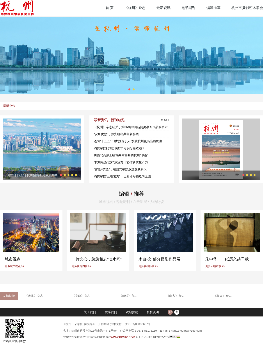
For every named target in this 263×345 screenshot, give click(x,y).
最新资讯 (163, 8)
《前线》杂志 (128, 295)
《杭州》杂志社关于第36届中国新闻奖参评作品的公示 (131, 127)
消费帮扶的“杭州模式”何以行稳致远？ (119, 148)
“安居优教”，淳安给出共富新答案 (116, 134)
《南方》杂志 (175, 295)
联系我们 (111, 312)
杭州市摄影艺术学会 (247, 8)
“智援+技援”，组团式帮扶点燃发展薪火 (120, 169)
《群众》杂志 (222, 295)
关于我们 (90, 312)
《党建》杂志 (81, 295)
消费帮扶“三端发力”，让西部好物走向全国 (122, 176)
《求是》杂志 (34, 295)
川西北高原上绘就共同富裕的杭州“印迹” (121, 155)
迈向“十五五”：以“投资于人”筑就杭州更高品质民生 (128, 141)
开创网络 (103, 324)
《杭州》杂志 (135, 8)
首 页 (110, 8)
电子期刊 (188, 8)
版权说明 (153, 312)
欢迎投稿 (132, 312)
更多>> (165, 120)
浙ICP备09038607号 (138, 324)
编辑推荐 (213, 8)
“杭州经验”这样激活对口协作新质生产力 (121, 162)
